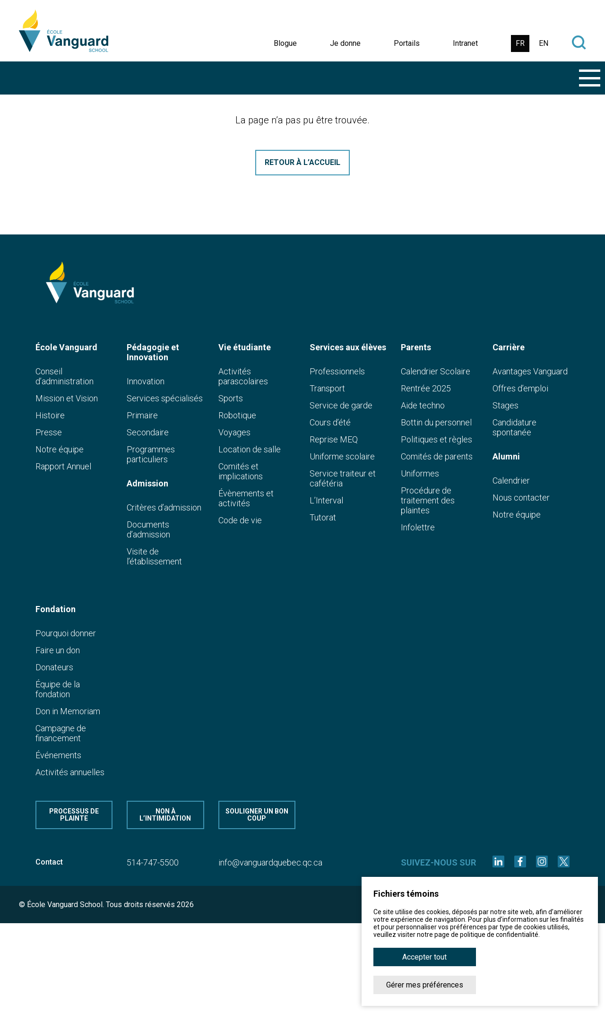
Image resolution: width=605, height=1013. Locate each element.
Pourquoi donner (65, 633)
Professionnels (337, 371)
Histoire (50, 415)
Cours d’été (330, 422)
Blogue (285, 43)
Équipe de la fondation (57, 689)
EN (543, 43)
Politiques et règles (436, 439)
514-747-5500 (153, 862)
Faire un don (57, 650)
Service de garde (341, 405)
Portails (407, 43)
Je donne (345, 43)
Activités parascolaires (243, 376)
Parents (416, 347)
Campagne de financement (60, 733)
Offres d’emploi (520, 388)
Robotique (237, 415)
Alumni (506, 456)
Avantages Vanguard (530, 371)
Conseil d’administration (64, 376)
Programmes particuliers (151, 454)
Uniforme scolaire (342, 456)
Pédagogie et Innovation (153, 352)
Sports (230, 398)
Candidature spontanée (514, 427)
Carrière (509, 347)
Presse (48, 432)
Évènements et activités (246, 498)
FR (520, 43)
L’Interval (326, 500)
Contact (49, 861)
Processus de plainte (74, 814)
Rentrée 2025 (426, 388)
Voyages (234, 432)
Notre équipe (59, 449)
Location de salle (249, 449)
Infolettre (418, 527)
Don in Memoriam (67, 711)
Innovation (145, 381)
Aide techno (423, 405)
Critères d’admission (164, 507)
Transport (327, 388)
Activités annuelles (69, 772)
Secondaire (148, 432)
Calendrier (511, 480)
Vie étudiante (244, 347)
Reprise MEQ (334, 439)
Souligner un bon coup (256, 814)
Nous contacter (521, 497)
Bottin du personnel (436, 422)
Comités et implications (240, 471)
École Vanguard (66, 347)
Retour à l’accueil (302, 162)
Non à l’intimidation (165, 814)
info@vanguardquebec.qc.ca (270, 862)
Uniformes (420, 473)
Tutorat (323, 517)
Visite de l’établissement (154, 556)
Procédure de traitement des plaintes (428, 500)
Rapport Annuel (63, 466)
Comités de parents (437, 456)
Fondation (55, 609)
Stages (506, 405)
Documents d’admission (148, 529)
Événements (58, 755)
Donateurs (54, 667)
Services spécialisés (165, 398)
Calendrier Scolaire (435, 371)
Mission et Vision (66, 398)
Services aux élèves (348, 347)
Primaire (142, 415)
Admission (147, 483)
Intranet (465, 43)
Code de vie (240, 520)
